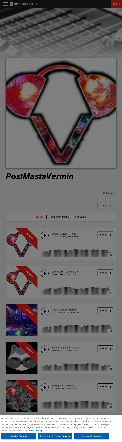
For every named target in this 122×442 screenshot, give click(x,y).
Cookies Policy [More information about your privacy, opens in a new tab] (35, 430)
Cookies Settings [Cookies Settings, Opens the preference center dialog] (18, 436)
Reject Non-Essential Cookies (55, 436)
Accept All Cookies (91, 436)
